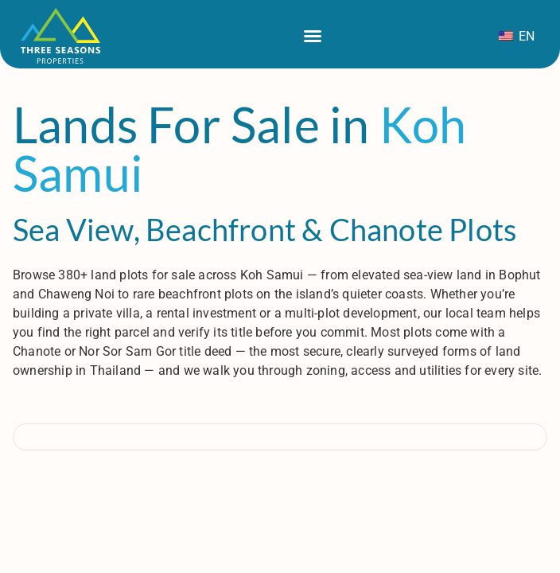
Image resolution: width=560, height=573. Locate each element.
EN (517, 36)
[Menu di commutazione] (312, 35)
